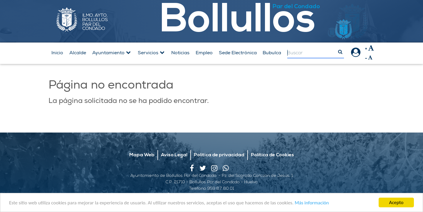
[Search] (315, 53)
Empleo (204, 53)
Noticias (180, 53)
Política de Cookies (272, 155)
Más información (312, 203)
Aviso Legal (174, 155)
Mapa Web (142, 155)
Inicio (57, 53)
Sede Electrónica (238, 53)
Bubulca (272, 53)
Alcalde (77, 53)
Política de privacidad (219, 155)
